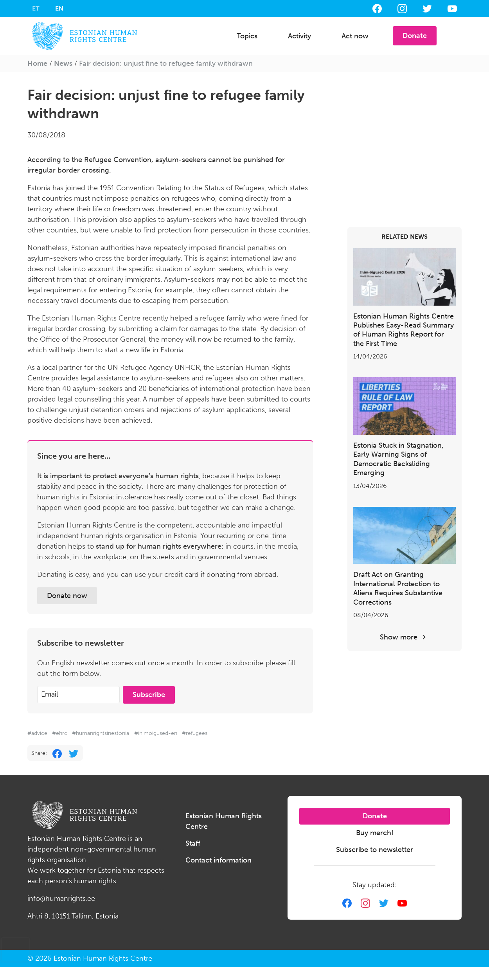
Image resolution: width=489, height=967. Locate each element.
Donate (375, 816)
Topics (247, 36)
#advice (37, 733)
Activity (299, 36)
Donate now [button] (67, 595)
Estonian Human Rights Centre (223, 821)
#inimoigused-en (155, 733)
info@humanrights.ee (61, 898)
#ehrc (59, 733)
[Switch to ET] (35, 8)
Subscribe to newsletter (374, 849)
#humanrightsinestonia (100, 733)
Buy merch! (375, 832)
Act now (355, 36)
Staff (192, 843)
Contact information (218, 860)
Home (37, 63)
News (63, 63)
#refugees (194, 733)
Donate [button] (415, 35)
